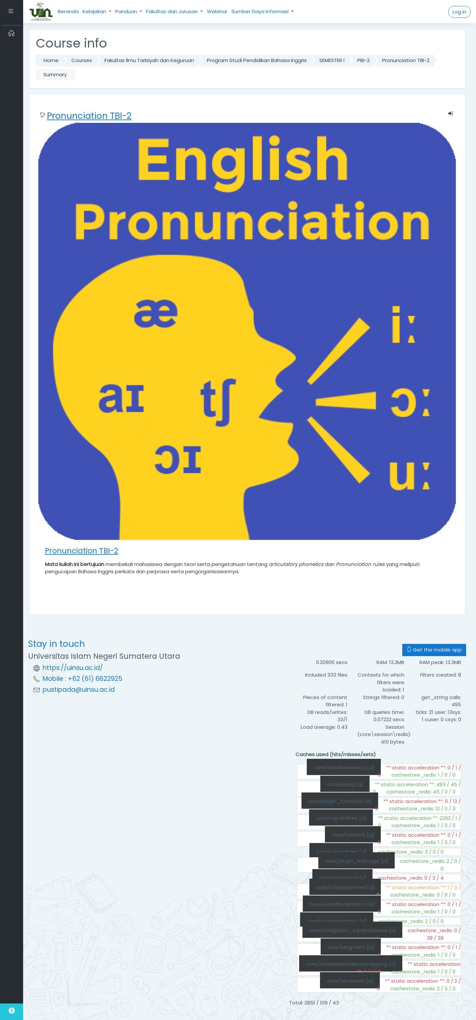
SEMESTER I (331, 60)
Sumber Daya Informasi (260, 11)
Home (51, 60)
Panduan (127, 11)
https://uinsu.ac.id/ (73, 667)
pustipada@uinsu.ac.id (79, 689)
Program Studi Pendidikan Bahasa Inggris (257, 60)
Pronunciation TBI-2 (405, 60)
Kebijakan (95, 11)
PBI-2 (363, 60)
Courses (81, 60)
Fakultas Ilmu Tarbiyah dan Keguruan (149, 60)
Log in (459, 11)
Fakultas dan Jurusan (172, 11)
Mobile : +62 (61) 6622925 (82, 678)
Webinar (217, 11)
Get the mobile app (434, 649)
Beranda (68, 11)
